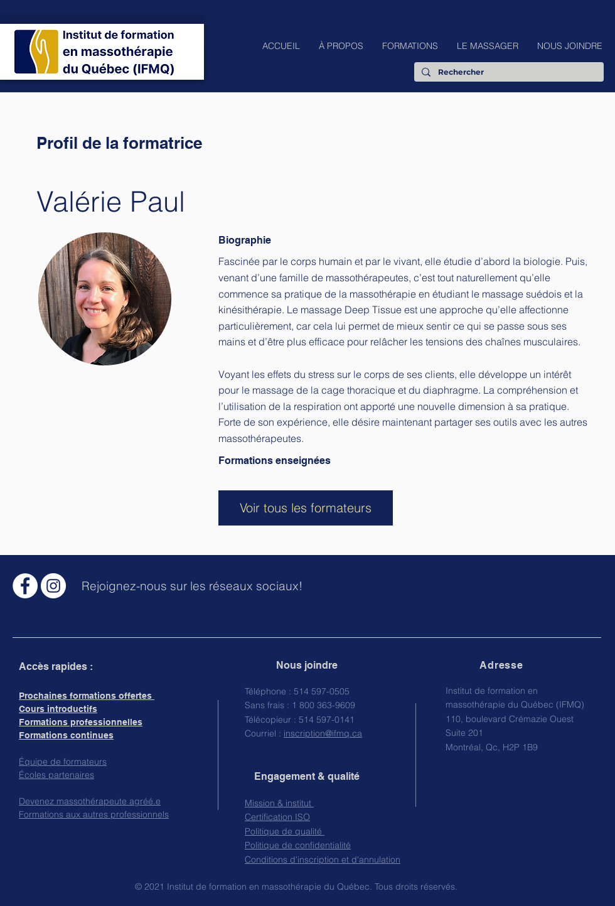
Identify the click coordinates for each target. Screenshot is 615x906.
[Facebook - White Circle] (25, 585)
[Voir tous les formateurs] (305, 508)
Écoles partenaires (56, 774)
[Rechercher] (507, 72)
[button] (341, 46)
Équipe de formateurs (63, 761)
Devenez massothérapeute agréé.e (90, 801)
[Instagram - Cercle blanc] (53, 585)
